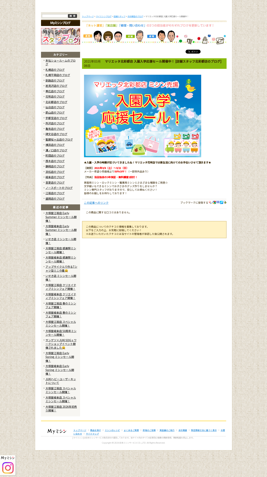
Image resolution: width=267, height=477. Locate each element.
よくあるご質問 (133, 33)
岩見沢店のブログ (56, 112)
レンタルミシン (185, 33)
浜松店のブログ (55, 198)
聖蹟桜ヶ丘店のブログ (59, 166)
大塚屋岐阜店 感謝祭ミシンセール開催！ (61, 286)
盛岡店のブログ (55, 225)
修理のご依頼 (159, 33)
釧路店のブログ (55, 107)
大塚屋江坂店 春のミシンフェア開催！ (61, 331)
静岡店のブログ (55, 193)
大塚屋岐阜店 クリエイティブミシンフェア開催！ (61, 322)
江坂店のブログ (55, 220)
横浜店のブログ (55, 171)
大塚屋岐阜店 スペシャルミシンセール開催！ (61, 425)
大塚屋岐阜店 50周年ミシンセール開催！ (61, 359)
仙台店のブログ (55, 134)
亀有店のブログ (55, 155)
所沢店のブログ (55, 150)
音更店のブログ (55, 209)
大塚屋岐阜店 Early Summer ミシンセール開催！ (61, 256)
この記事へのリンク (96, 229)
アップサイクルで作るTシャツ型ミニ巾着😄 (61, 295)
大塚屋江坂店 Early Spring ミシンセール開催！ (60, 383)
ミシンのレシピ (112, 456)
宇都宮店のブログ (56, 144)
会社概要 (183, 456)
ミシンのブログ (108, 33)
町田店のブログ (55, 182)
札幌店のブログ (55, 96)
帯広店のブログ (55, 117)
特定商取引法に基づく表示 (204, 456)
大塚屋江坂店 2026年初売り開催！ (61, 435)
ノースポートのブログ (59, 214)
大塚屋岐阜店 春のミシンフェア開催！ (61, 341)
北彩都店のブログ (56, 128)
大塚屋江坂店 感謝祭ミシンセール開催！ (61, 276)
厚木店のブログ (55, 187)
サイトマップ (92, 460)
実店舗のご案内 (210, 33)
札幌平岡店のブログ (58, 101)
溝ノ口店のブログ (56, 177)
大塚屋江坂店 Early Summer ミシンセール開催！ (61, 243)
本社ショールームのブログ (61, 89)
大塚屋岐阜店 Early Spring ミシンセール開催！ (60, 396)
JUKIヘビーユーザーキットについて (61, 407)
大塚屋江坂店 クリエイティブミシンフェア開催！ (61, 313)
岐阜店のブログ (55, 204)
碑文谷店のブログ (56, 161)
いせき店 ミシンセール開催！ (61, 267)
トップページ (56, 33)
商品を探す (82, 33)
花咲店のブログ (55, 123)
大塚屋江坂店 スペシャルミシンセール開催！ (61, 350)
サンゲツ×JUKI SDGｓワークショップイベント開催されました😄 (61, 370)
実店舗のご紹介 (167, 456)
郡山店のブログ (55, 139)
